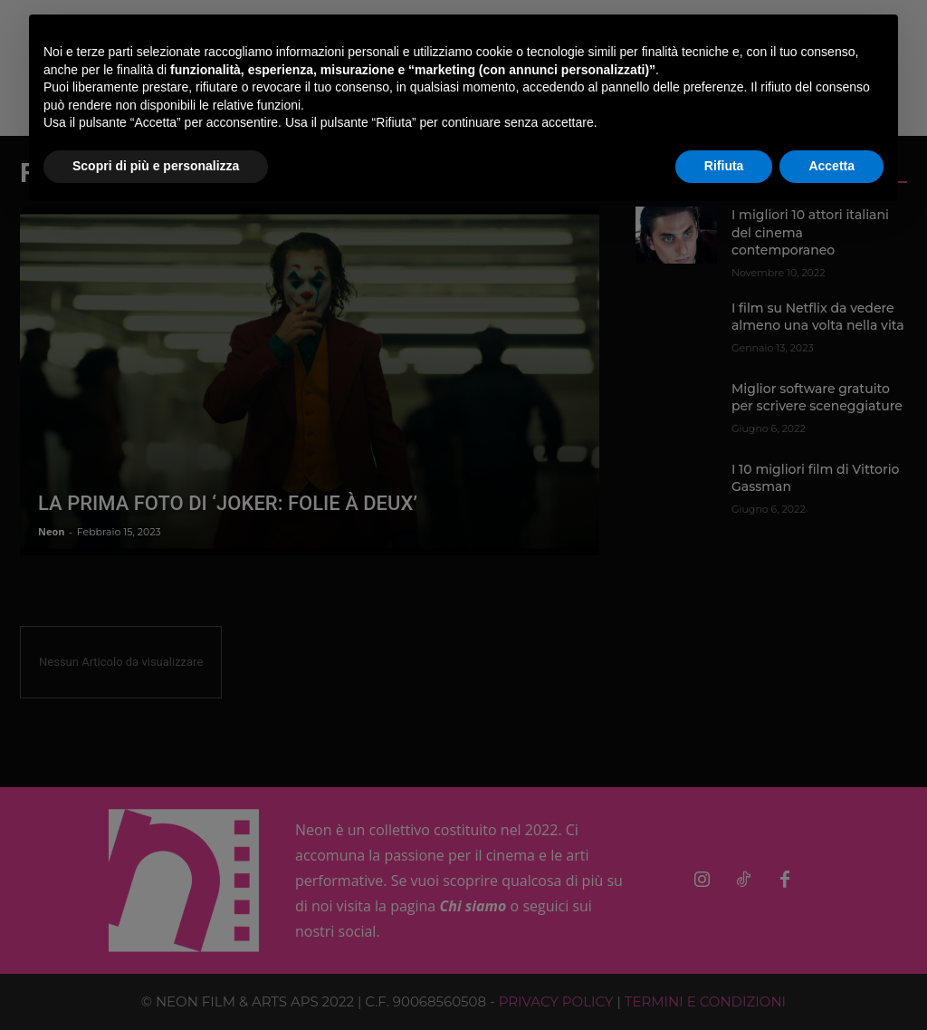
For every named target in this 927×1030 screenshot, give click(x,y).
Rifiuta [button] (724, 166)
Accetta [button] (831, 166)
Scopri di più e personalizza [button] (155, 166)
